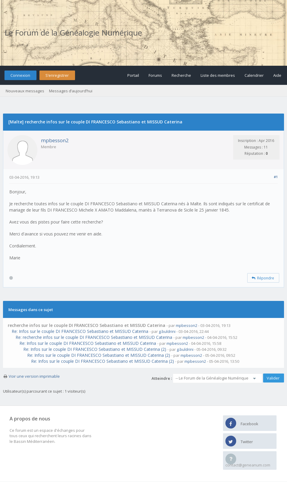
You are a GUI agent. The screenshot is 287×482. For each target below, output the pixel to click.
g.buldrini (167, 331)
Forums (155, 75)
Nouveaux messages (25, 91)
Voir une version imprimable (34, 376)
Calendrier (254, 75)
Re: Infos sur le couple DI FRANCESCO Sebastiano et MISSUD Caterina (80, 331)
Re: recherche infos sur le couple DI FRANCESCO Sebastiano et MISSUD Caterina (94, 337)
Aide (277, 75)
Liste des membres (218, 75)
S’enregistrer (57, 75)
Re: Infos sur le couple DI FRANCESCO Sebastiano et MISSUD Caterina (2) (94, 349)
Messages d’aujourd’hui (70, 91)
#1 (276, 177)
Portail (133, 75)
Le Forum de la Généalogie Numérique (73, 32)
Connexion (20, 75)
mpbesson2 (55, 140)
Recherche (181, 75)
